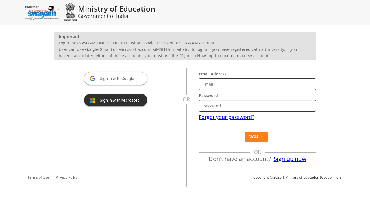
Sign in (256, 137)
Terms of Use (38, 177)
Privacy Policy (66, 177)
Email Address (213, 74)
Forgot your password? (226, 117)
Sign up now (290, 159)
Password (208, 95)
